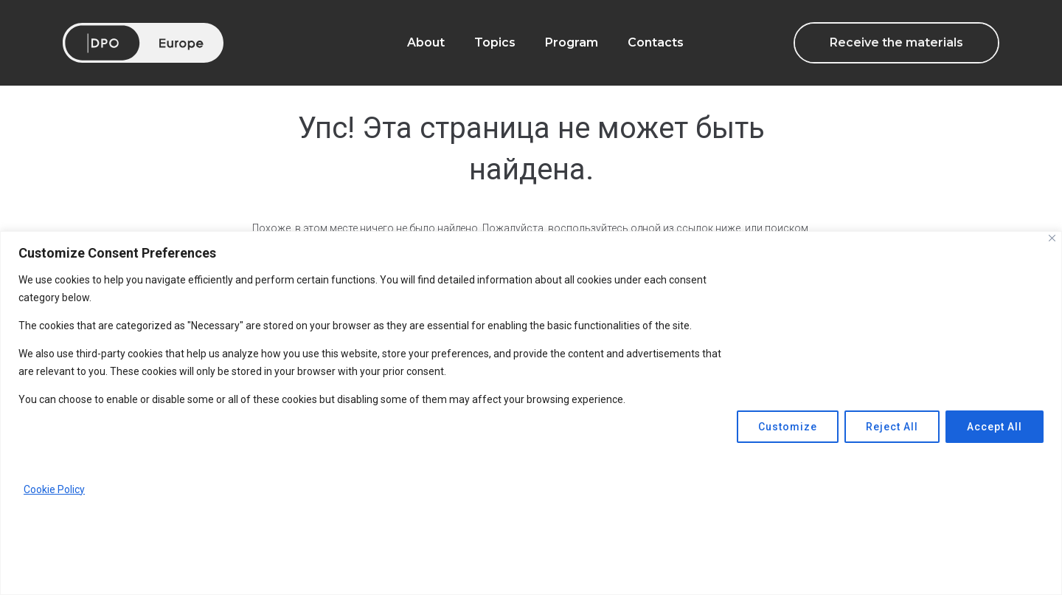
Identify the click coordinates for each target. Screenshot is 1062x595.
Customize (787, 427)
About (426, 42)
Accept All (994, 427)
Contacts (656, 42)
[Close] (1052, 238)
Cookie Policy (54, 489)
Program (571, 42)
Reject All (892, 427)
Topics (495, 42)
